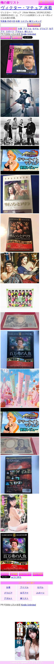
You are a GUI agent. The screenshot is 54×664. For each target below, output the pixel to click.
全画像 (13, 574)
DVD (9, 21)
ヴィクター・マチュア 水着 (26, 7)
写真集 (4, 21)
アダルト (19, 31)
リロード (5, 37)
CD (13, 21)
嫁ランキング (35, 21)
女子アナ (24, 593)
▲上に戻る (16, 577)
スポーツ (10, 31)
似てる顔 (17, 37)
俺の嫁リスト (9, 2)
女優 (20, 29)
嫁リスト (41, 2)
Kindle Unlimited (28, 34)
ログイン (51, 2)
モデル (35, 29)
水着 (18, 21)
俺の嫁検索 (34, 25)
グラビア (44, 29)
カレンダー (25, 574)
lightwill (24, 662)
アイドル (27, 29)
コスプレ (24, 21)
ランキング (46, 2)
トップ (4, 574)
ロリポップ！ (37, 662)
